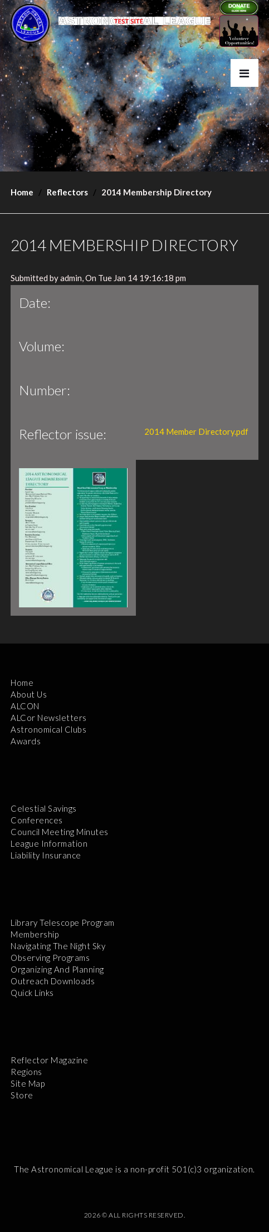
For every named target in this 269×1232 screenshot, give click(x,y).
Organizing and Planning (57, 969)
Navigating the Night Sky (58, 946)
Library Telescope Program (63, 922)
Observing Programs (50, 958)
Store (22, 1095)
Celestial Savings (44, 808)
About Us (29, 694)
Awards (26, 741)
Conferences (37, 820)
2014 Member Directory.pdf (196, 431)
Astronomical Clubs (48, 729)
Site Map (28, 1083)
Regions (26, 1072)
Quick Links (32, 993)
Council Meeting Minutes (60, 832)
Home (22, 192)
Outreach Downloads (53, 981)
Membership (34, 934)
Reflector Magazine (49, 1060)
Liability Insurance (46, 855)
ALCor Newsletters (49, 718)
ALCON (25, 706)
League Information (49, 843)
